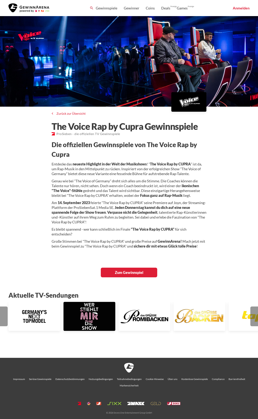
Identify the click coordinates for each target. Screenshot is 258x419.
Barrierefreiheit (237, 379)
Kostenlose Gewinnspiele (194, 379)
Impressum (19, 379)
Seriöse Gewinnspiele (40, 379)
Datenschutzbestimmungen (70, 379)
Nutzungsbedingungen (101, 379)
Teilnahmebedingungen (129, 379)
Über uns (172, 379)
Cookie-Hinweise (155, 379)
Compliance (218, 379)
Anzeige (173, 6)
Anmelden (241, 8)
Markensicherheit (129, 385)
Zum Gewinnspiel (129, 272)
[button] (4, 316)
